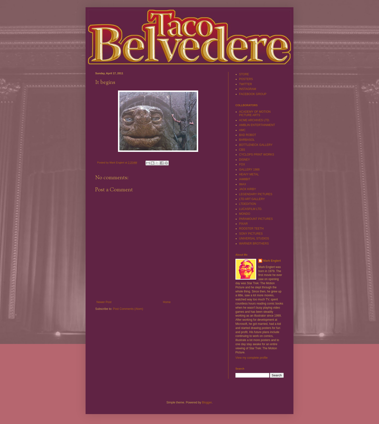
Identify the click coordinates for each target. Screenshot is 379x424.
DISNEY (244, 159)
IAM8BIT (244, 179)
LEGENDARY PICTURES (255, 194)
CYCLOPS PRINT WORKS (256, 154)
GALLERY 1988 (249, 169)
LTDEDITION (247, 204)
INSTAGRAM (247, 89)
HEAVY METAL (249, 174)
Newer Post (103, 302)
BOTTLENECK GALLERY (256, 145)
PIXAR (243, 223)
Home (167, 302)
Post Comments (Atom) (128, 309)
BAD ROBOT (247, 135)
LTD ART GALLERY (252, 199)
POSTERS (246, 79)
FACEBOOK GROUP (252, 94)
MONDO (244, 214)
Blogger (207, 402)
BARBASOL (247, 139)
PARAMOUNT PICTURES (256, 219)
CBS (242, 149)
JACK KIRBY (247, 189)
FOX (242, 164)
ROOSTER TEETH (251, 228)
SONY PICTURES (251, 233)
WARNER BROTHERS (254, 243)
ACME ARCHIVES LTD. (254, 120)
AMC (242, 130)
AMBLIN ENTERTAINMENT (257, 125)
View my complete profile (251, 357)
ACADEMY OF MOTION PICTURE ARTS (254, 113)
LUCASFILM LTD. (250, 209)
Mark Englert (272, 260)
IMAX (242, 184)
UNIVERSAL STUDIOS (254, 238)
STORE (244, 74)
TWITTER (245, 84)
